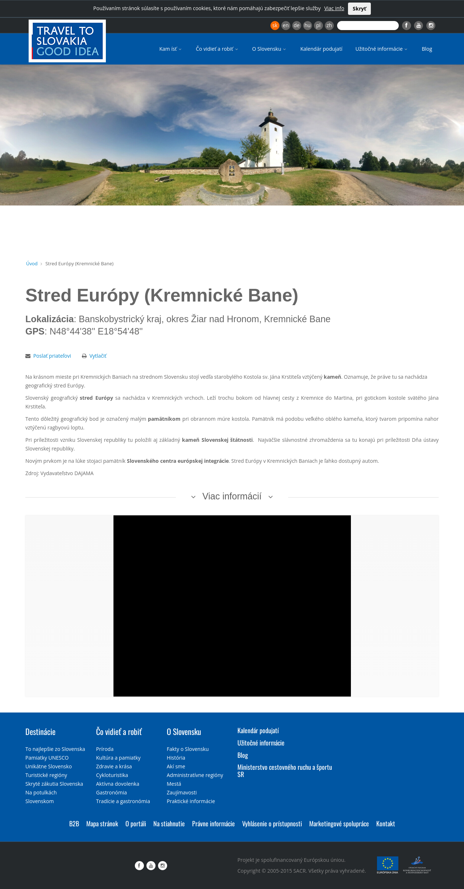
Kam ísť (171, 48)
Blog (427, 48)
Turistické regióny (46, 775)
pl (318, 25)
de (296, 25)
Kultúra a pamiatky (118, 757)
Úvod (32, 263)
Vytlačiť (98, 355)
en (286, 25)
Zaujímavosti (182, 792)
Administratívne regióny (195, 775)
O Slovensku (269, 48)
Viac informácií (232, 496)
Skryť (359, 8)
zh (329, 25)
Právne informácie (213, 823)
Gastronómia (111, 792)
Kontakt (385, 823)
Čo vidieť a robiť (217, 48)
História (176, 757)
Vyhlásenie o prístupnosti (272, 823)
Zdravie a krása (114, 766)
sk (274, 25)
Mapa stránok (102, 823)
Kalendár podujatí (321, 48)
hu (307, 25)
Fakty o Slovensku (188, 748)
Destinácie (40, 731)
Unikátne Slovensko (48, 766)
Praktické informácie (191, 801)
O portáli (135, 823)
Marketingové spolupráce (339, 823)
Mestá (174, 783)
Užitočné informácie (382, 48)
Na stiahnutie (169, 823)
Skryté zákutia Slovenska (54, 783)
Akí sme (176, 766)
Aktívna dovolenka (117, 783)
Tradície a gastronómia (123, 801)
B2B (74, 823)
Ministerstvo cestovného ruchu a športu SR (284, 770)
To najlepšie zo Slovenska (55, 748)
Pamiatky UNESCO (47, 757)
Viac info (334, 8)
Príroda (104, 748)
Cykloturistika (112, 775)
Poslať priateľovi (52, 355)
